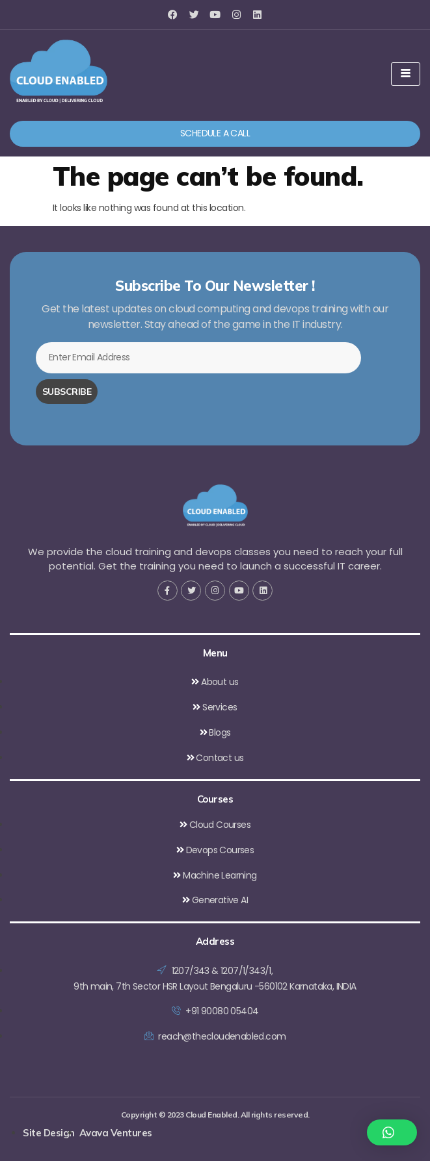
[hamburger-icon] (405, 74)
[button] (392, 1132)
